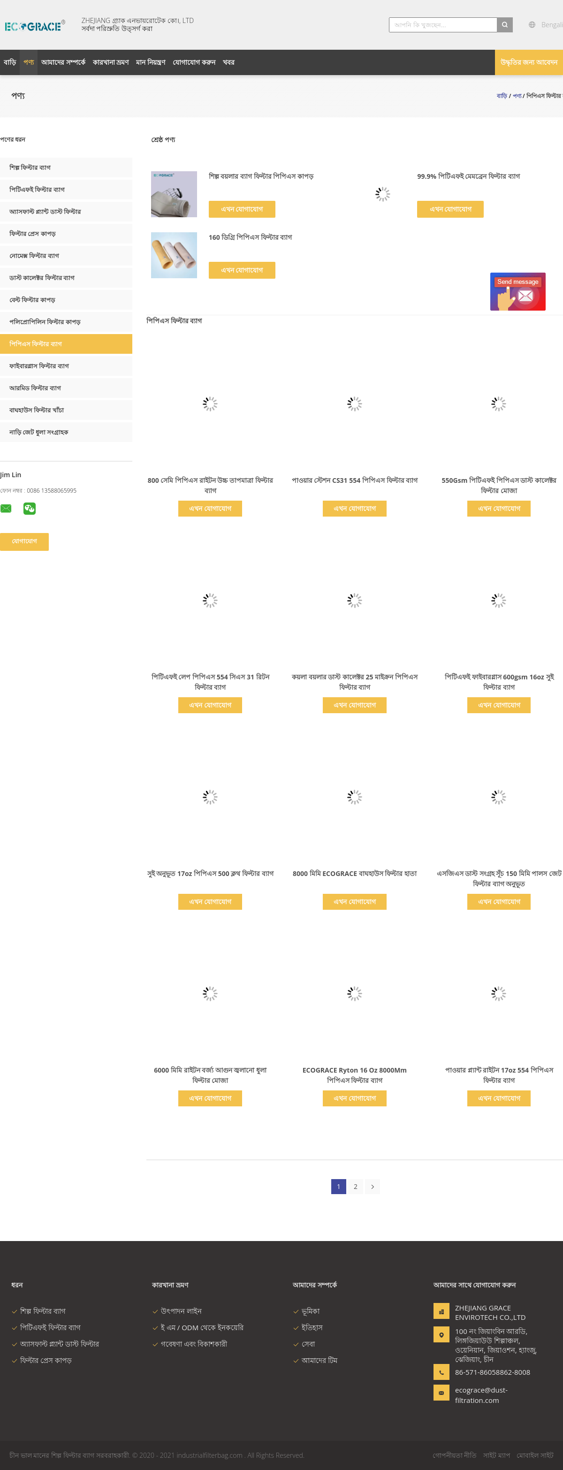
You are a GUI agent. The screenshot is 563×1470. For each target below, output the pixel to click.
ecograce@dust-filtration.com (481, 1395)
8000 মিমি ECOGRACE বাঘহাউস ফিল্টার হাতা (355, 873)
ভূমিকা (306, 1311)
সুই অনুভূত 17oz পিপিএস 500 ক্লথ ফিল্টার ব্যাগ (210, 873)
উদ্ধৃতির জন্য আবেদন (529, 62)
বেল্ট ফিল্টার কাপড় (32, 300)
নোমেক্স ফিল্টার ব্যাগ (34, 255)
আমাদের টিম (315, 1360)
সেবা (304, 1343)
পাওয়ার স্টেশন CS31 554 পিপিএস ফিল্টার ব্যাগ (355, 480)
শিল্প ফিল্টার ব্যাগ (30, 167)
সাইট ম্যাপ (496, 1455)
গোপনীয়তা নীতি (455, 1455)
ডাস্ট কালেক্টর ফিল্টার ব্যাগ (42, 278)
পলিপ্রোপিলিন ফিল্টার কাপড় (44, 322)
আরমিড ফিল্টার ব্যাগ (35, 388)
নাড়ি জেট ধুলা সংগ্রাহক (38, 432)
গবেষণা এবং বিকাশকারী (189, 1343)
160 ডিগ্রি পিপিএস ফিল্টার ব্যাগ (250, 237)
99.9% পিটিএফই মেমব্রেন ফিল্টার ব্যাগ (468, 176)
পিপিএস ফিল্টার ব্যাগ (35, 344)
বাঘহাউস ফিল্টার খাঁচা (36, 410)
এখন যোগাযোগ (242, 209)
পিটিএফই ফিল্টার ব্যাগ (37, 189)
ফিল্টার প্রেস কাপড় (32, 233)
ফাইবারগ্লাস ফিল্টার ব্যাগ (39, 366)
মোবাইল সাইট (535, 1455)
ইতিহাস (308, 1327)
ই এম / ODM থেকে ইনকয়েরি (197, 1327)
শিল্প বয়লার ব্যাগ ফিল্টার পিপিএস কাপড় (261, 176)
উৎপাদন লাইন (177, 1311)
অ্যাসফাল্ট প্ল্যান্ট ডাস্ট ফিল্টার (45, 211)
